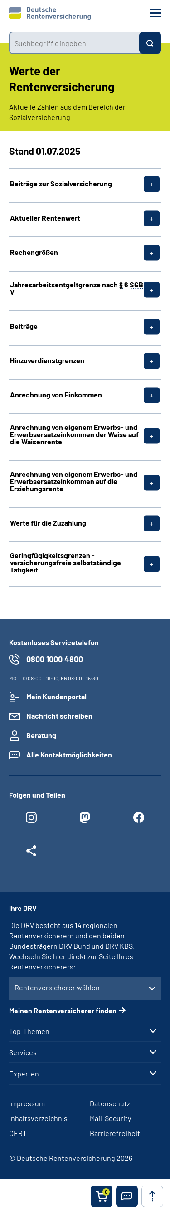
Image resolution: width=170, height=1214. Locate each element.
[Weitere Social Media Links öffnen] (31, 853)
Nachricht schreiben (59, 715)
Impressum (27, 1103)
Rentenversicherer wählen (57, 987)
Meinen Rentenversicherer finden (63, 1010)
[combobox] (74, 43)
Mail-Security (110, 1118)
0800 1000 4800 (54, 659)
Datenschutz (110, 1103)
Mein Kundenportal (56, 696)
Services (23, 1052)
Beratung (41, 735)
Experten (24, 1073)
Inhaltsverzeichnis (38, 1118)
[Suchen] (150, 43)
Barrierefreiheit (115, 1133)
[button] (127, 1196)
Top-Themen (29, 1031)
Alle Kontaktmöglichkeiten (69, 754)
